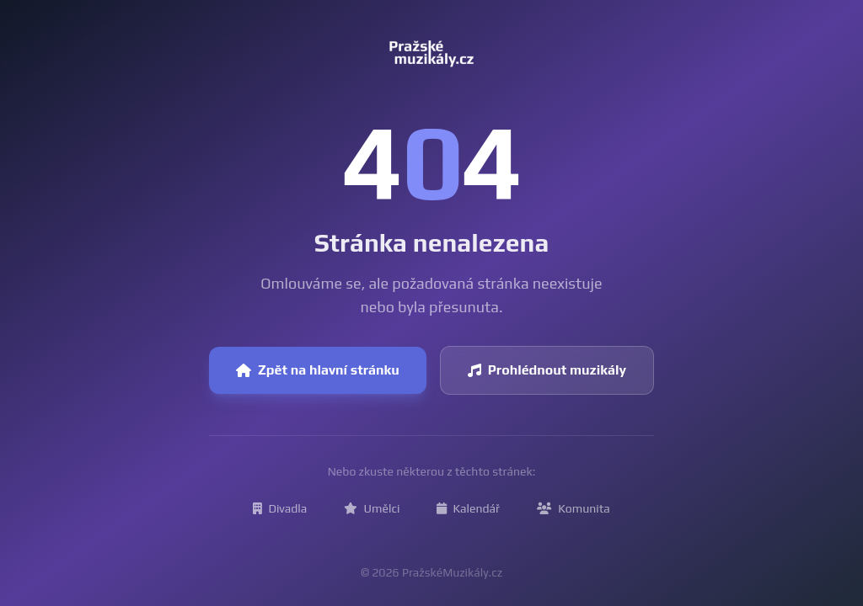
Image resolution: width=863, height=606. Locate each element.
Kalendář (468, 508)
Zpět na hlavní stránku (317, 370)
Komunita (573, 508)
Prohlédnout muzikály (547, 370)
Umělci (371, 508)
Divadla (280, 508)
